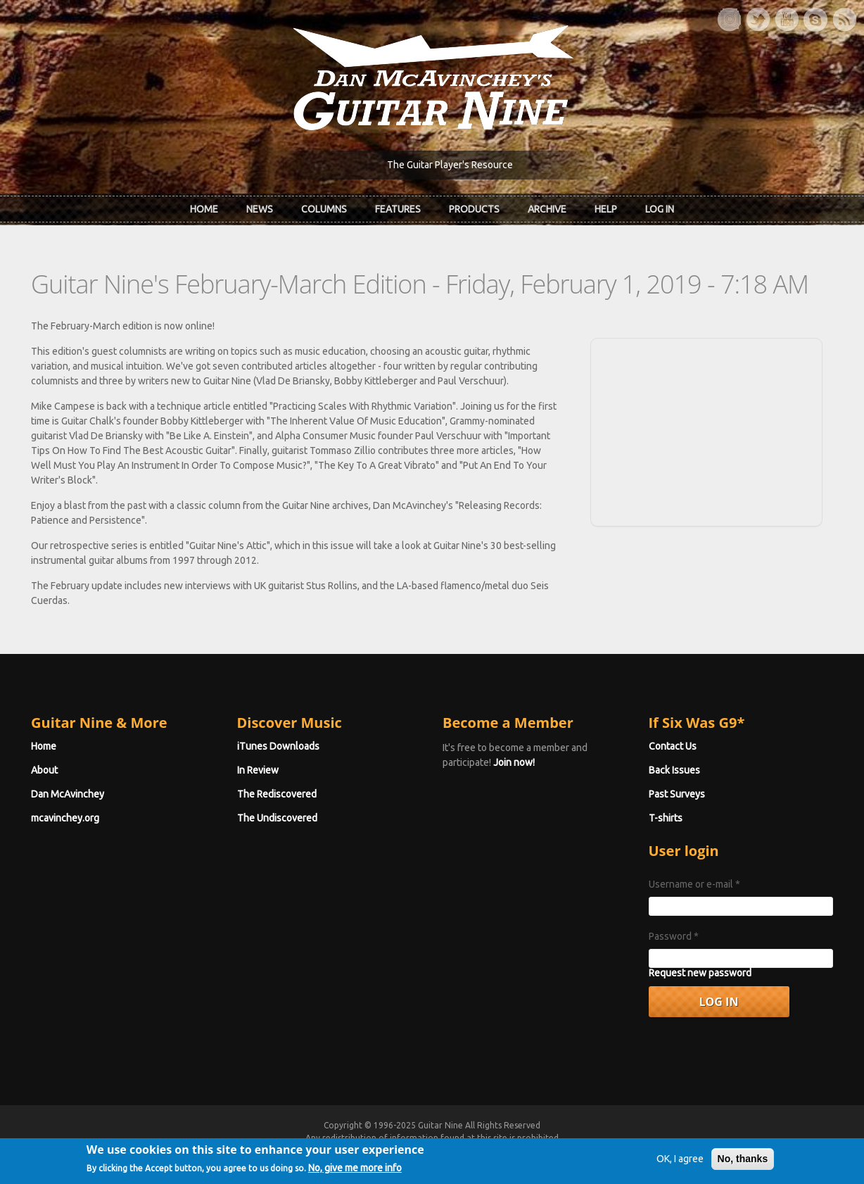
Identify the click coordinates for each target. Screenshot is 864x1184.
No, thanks (743, 1161)
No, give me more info (355, 1170)
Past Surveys (677, 794)
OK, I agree (680, 1161)
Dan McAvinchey (67, 794)
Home (204, 209)
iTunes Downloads (278, 746)
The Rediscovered (277, 794)
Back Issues (674, 770)
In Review (258, 770)
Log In (659, 209)
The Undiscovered (277, 818)
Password (674, 936)
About (44, 770)
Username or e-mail (694, 884)
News (259, 209)
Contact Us (673, 746)
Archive (547, 209)
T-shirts (665, 818)
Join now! (514, 762)
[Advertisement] (706, 430)
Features (398, 209)
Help (606, 209)
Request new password (700, 972)
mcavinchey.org (65, 818)
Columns (324, 209)
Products (474, 209)
